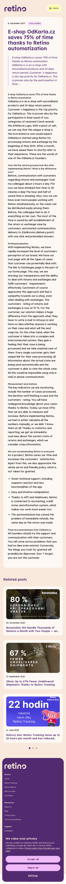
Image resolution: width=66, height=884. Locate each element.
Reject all (33, 867)
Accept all (33, 859)
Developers (9, 831)
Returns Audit (10, 791)
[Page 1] (29, 748)
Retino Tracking (11, 783)
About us (8, 807)
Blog (6, 811)
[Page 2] (33, 748)
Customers (9, 796)
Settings (33, 875)
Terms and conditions (13, 819)
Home (7, 779)
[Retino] (15, 8)
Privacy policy (10, 815)
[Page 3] (36, 748)
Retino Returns (10, 787)
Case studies (35, 23)
